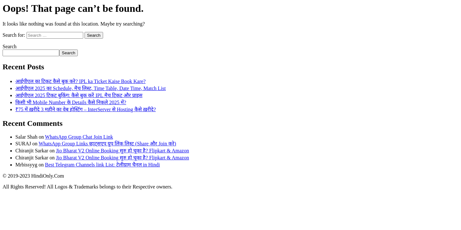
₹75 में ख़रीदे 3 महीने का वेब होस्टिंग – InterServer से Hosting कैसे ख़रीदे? (85, 109)
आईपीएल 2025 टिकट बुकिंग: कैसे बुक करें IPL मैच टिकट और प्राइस (78, 95)
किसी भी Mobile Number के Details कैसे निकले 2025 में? (70, 102)
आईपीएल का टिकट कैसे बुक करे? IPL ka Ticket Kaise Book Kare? (80, 81)
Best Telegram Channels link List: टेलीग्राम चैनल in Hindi (102, 164)
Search (10, 46)
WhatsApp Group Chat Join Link (79, 137)
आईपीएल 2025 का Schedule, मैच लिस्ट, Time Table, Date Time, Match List (90, 88)
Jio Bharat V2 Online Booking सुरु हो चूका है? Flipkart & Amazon (122, 150)
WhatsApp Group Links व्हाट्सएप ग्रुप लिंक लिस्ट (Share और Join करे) (107, 143)
